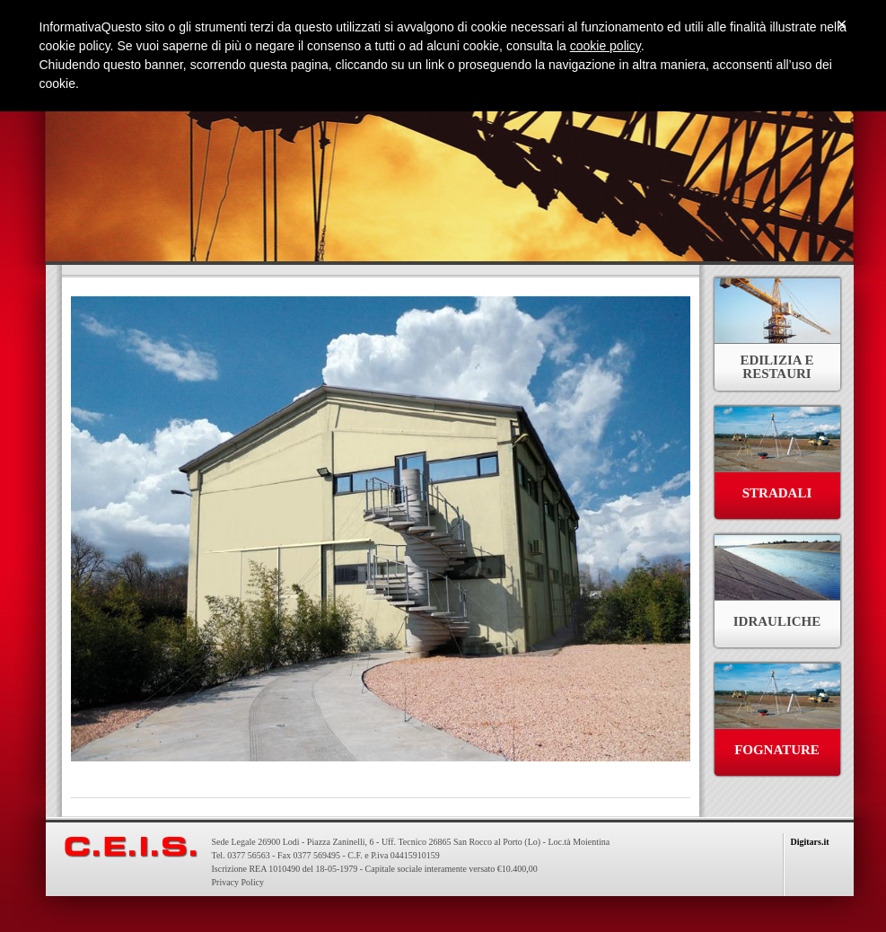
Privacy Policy (238, 882)
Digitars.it (810, 842)
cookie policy (605, 46)
